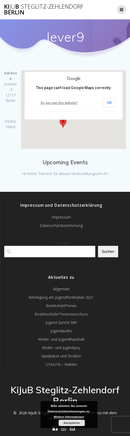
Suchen (61, 243)
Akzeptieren (71, 422)
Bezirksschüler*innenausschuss (61, 314)
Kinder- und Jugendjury (61, 347)
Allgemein (61, 288)
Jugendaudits (61, 330)
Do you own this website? (59, 103)
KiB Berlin (44, 9)
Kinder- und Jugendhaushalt (61, 339)
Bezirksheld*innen (61, 305)
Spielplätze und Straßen (61, 355)
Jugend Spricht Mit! (61, 322)
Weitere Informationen (69, 416)
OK (109, 102)
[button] (63, 123)
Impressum (61, 217)
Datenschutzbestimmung (61, 225)
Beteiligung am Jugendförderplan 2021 (61, 297)
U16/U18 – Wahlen (61, 364)
